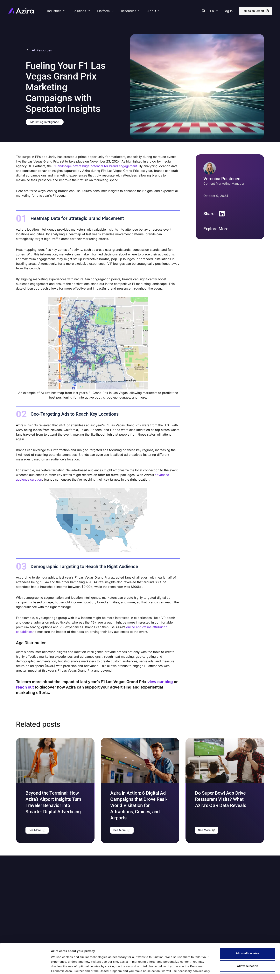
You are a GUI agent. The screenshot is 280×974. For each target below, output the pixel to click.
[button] (228, 11)
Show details (205, 966)
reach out (25, 687)
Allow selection (247, 936)
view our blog (160, 681)
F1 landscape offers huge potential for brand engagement (95, 166)
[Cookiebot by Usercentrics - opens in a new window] (25, 966)
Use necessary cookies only (247, 948)
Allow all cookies (247, 923)
